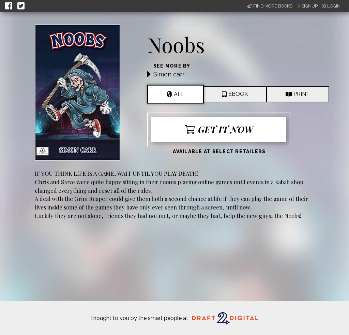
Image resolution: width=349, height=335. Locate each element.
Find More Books (269, 6)
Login (330, 6)
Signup (307, 6)
